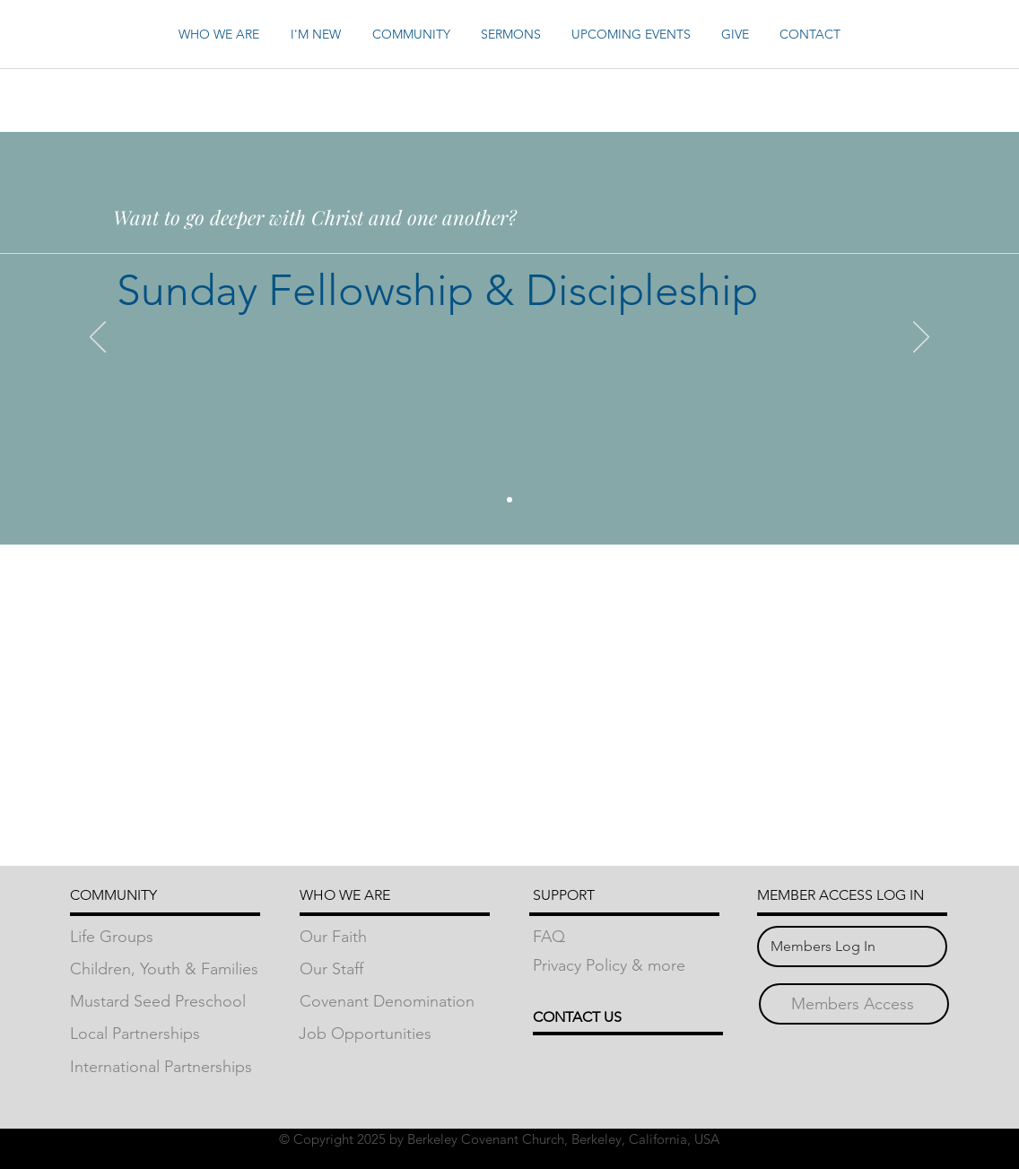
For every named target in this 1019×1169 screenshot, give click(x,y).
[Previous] (98, 338)
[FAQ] (628, 937)
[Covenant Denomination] (395, 1001)
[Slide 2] (509, 499)
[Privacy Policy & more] (628, 966)
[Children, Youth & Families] (165, 969)
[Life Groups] (165, 937)
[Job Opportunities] (394, 1034)
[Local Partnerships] (165, 1034)
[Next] (921, 338)
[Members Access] (852, 1004)
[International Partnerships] (165, 1067)
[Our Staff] (395, 969)
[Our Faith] (395, 937)
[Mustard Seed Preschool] (165, 1001)
